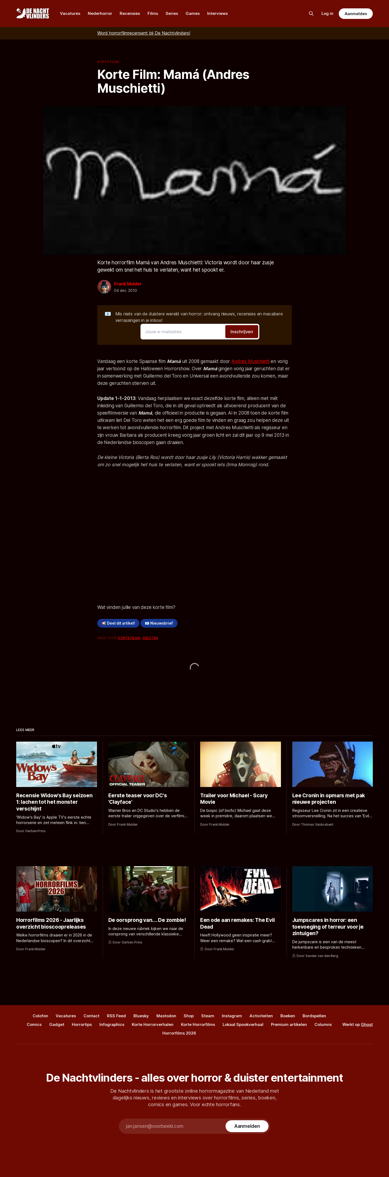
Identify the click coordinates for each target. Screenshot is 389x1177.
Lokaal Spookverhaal (243, 1024)
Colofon (40, 1015)
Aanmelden (355, 13)
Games (193, 13)
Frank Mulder (128, 283)
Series (172, 13)
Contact (91, 1015)
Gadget (56, 1024)
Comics (34, 1024)
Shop (189, 1015)
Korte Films (108, 61)
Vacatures (70, 13)
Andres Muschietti (250, 361)
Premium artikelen (289, 1024)
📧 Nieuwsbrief (159, 623)
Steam (207, 1015)
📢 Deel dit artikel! (118, 623)
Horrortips (82, 1024)
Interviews (217, 13)
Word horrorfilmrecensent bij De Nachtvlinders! (143, 33)
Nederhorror (100, 13)
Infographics (111, 1024)
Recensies (130, 13)
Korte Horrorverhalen (152, 1024)
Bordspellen (314, 1015)
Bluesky (141, 1015)
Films (152, 13)
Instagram (232, 1015)
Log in (327, 13)
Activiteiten (261, 1015)
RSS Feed (116, 1015)
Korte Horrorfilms (198, 1024)
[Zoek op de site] (311, 13)
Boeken (287, 1015)
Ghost (367, 1024)
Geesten (150, 638)
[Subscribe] (247, 1126)
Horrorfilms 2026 (179, 1033)
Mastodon (166, 1015)
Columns (323, 1024)
